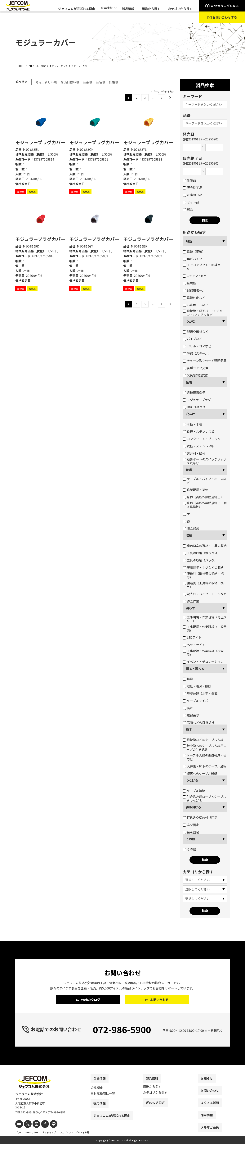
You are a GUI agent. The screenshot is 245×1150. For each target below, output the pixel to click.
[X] (26, 1130)
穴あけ (190, 413)
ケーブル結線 (194, 791)
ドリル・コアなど (197, 346)
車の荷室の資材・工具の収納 (205, 546)
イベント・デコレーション (203, 661)
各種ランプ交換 (195, 368)
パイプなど (192, 339)
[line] (49, 1130)
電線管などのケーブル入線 (203, 740)
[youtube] (18, 1130)
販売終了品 (192, 187)
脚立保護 (191, 528)
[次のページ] (169, 97)
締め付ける (193, 807)
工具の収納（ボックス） (201, 553)
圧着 (189, 382)
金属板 (189, 283)
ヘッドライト (194, 645)
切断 (189, 241)
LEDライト (192, 637)
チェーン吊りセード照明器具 (204, 360)
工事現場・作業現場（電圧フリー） (205, 619)
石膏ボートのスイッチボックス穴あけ (205, 461)
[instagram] (34, 1130)
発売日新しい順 (46, 81)
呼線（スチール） (197, 353)
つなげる (192, 780)
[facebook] (41, 1130)
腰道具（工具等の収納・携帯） (203, 585)
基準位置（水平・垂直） (201, 693)
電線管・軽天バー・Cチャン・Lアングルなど (202, 312)
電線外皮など (194, 297)
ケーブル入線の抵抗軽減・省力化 (204, 757)
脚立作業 (191, 601)
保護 (189, 469)
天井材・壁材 (194, 453)
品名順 (100, 81)
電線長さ (191, 715)
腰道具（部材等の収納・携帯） (203, 575)
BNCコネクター (195, 407)
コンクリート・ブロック (201, 439)
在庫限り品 (192, 195)
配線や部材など (195, 331)
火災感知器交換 (195, 375)
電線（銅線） (194, 251)
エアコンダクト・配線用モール (205, 266)
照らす (190, 608)
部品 (188, 209)
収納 (189, 535)
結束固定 (191, 832)
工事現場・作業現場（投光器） (203, 653)
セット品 (191, 202)
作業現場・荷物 (195, 490)
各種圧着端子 (194, 392)
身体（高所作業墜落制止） (203, 497)
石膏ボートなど (195, 305)
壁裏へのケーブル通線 (200, 773)
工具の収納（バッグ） (200, 560)
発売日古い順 (70, 81)
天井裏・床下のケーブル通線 (204, 766)
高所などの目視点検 (198, 722)
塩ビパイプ (192, 259)
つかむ (190, 321)
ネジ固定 (191, 825)
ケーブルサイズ (195, 700)
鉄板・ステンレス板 (198, 431)
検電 (188, 679)
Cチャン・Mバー (196, 276)
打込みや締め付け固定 (200, 817)
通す (189, 729)
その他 (190, 839)
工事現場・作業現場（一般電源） (205, 628)
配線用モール (194, 290)
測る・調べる (195, 668)
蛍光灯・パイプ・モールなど (205, 594)
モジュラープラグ (197, 400)
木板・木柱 (192, 424)
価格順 (113, 81)
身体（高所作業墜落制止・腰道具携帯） (205, 505)
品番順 (87, 81)
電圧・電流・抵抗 (197, 686)
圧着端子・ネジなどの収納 (203, 567)
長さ (188, 708)
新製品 (189, 180)
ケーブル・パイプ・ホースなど (204, 480)
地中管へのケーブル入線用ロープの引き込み (204, 747)
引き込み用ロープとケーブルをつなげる (204, 798)
